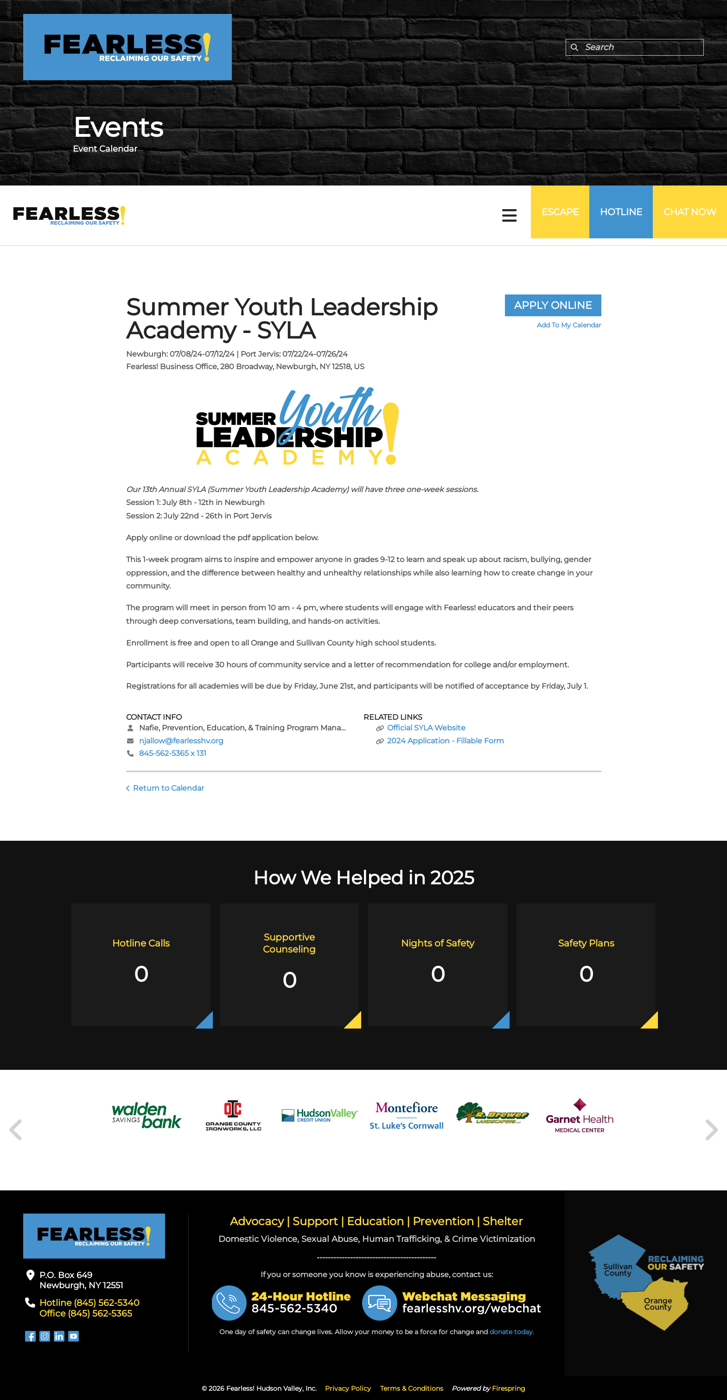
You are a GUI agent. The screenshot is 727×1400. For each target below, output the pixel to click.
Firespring (508, 1387)
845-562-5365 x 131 (172, 753)
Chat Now (686, 215)
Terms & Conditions (411, 1387)
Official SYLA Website (426, 727)
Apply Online (553, 305)
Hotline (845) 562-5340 (86, 1303)
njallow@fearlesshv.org (181, 740)
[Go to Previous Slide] (16, 1130)
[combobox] (635, 47)
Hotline (611, 215)
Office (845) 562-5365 (82, 1313)
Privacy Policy (348, 1387)
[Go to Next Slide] (711, 1130)
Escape (543, 215)
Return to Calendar (168, 788)
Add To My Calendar (569, 325)
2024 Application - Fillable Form (445, 740)
